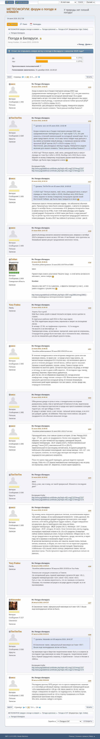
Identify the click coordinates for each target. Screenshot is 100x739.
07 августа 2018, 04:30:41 (40, 634)
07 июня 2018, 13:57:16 (39, 230)
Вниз (9, 77)
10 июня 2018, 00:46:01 (39, 262)
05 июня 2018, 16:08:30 (39, 120)
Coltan (85, 29)
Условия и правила (82, 736)
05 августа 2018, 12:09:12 (40, 566)
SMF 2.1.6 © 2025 (10, 736)
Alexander (16, 600)
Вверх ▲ (92, 736)
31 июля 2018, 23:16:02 (39, 510)
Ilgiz (80, 29)
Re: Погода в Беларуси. (41, 84)
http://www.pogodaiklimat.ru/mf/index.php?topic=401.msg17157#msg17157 (58, 168)
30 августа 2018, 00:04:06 (40, 680)
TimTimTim (16, 118)
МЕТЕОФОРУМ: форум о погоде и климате (31, 10)
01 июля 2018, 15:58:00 (39, 428)
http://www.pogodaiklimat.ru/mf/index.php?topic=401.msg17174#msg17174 (58, 171)
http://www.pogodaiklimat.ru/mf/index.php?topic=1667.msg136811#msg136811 (59, 295)
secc (13, 84)
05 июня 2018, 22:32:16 (39, 181)
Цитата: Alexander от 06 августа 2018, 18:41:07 (54, 639)
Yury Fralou (14, 305)
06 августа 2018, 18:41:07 (40, 602)
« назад (80, 44)
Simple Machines (22, 736)
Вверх (9, 707)
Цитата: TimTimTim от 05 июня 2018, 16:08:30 (53, 186)
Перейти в (52, 721)
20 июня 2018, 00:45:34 (39, 397)
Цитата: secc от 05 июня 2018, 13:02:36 (50, 126)
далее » (88, 44)
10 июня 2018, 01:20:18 (39, 307)
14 (36, 77)
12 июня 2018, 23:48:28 (39, 348)
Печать (89, 77)
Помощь (71, 736)
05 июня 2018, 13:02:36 (39, 86)
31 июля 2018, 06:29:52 (39, 477)
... (34, 77)
